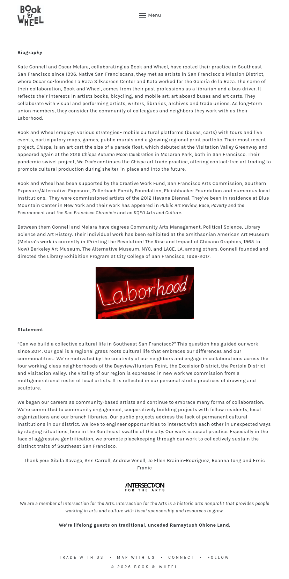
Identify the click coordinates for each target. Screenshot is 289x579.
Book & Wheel (156, 567)
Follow (218, 557)
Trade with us (81, 557)
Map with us (136, 557)
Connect (181, 557)
